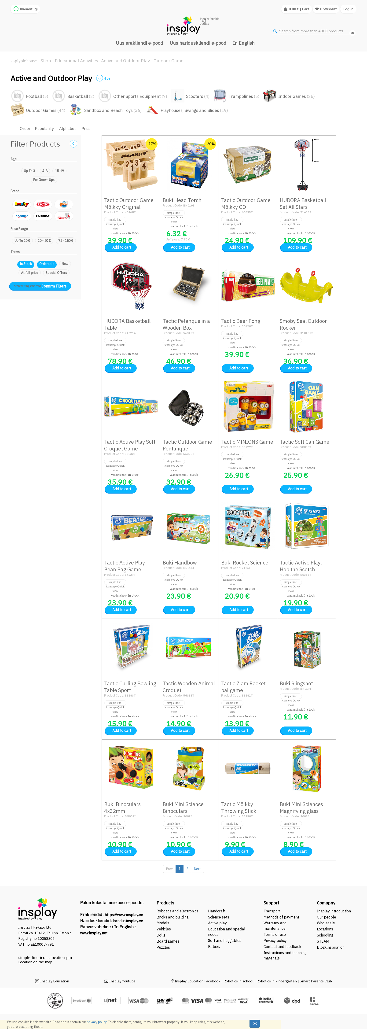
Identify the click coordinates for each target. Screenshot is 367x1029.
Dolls (161, 935)
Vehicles (164, 929)
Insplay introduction (334, 911)
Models (163, 923)
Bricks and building (173, 917)
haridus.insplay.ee (128, 920)
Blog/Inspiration (331, 947)
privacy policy (96, 1022)
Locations (325, 929)
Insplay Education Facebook (197, 981)
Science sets (219, 917)
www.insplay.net (93, 933)
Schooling (325, 935)
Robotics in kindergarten (277, 981)
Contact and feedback (282, 946)
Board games (168, 941)
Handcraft (216, 911)
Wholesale (326, 923)
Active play (217, 923)
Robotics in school (238, 981)
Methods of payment (281, 917)
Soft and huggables (224, 940)
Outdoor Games (170, 60)
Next (197, 869)
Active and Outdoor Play (125, 60)
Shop (45, 60)
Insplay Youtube (122, 981)
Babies (214, 946)
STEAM (323, 941)
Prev (169, 869)
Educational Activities (76, 60)
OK (255, 1024)
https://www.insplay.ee (124, 914)
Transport (272, 911)
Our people (326, 917)
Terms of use (275, 934)
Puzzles (163, 947)
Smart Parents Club (316, 981)
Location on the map (35, 962)
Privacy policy (275, 940)
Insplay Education (54, 981)
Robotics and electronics (177, 911)
